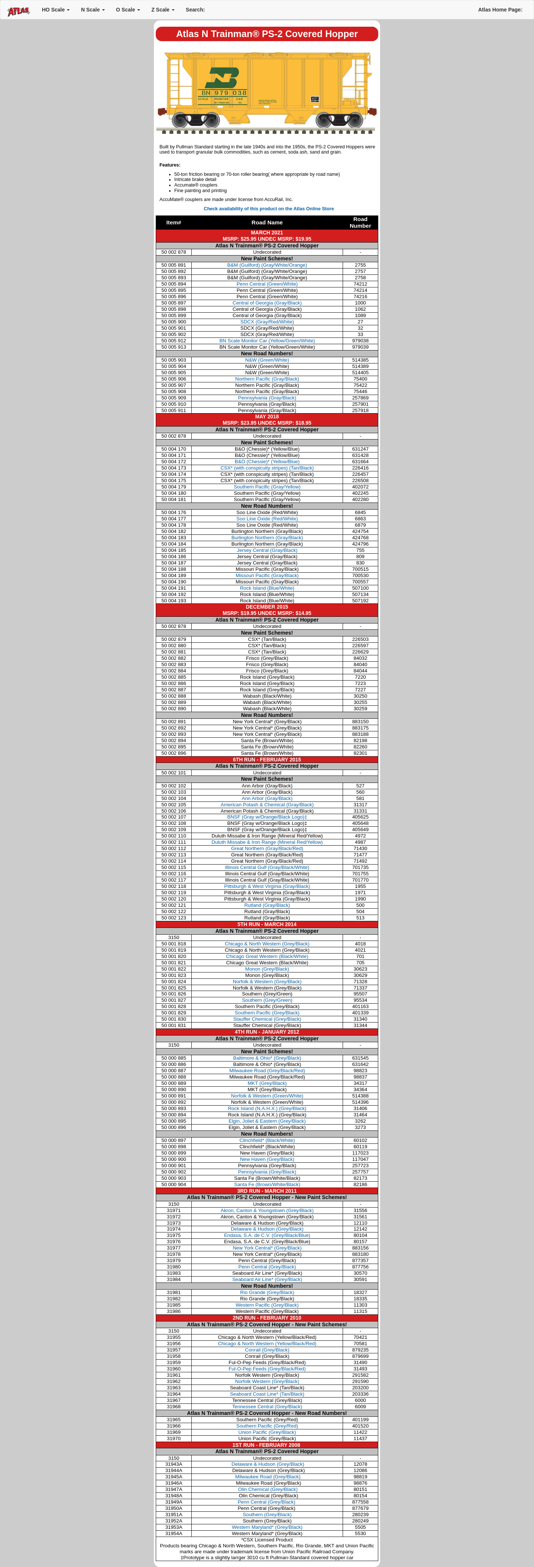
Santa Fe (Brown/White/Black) (267, 1184)
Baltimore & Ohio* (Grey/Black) (267, 1058)
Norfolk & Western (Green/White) (267, 1096)
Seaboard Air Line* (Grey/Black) (267, 1279)
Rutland (267, 905)
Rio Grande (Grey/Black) (267, 1292)
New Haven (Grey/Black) (267, 1159)
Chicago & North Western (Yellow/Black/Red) (267, 1343)
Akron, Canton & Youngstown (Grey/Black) (267, 1210)
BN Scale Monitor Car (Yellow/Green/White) (267, 340)
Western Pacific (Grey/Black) (267, 1305)
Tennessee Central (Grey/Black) (267, 1406)
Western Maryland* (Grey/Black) (267, 1527)
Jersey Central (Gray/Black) (267, 550)
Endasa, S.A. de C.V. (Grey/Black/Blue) (267, 1235)
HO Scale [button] (56, 10)
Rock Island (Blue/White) (267, 588)
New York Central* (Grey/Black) (267, 1248)
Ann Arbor (267, 798)
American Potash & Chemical (267, 804)
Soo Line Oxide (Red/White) (267, 518)
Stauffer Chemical (267, 1019)
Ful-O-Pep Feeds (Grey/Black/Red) (267, 1369)
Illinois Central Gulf (267, 867)
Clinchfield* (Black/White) (267, 1140)
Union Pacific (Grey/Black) (267, 1432)
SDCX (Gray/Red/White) (267, 322)
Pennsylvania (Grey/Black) (267, 1172)
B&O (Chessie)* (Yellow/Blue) (267, 461)
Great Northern (267, 848)
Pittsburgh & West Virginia (267, 886)
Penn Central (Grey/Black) (267, 1267)
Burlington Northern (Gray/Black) (267, 537)
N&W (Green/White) (267, 360)
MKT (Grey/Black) (267, 1083)
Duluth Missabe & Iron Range (267, 842)
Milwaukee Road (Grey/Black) (267, 1476)
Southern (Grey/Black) (267, 1514)
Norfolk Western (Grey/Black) (267, 1381)
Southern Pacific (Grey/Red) (267, 1426)
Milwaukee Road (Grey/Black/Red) (267, 1070)
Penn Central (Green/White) (267, 284)
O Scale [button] (128, 10)
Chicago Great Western (267, 956)
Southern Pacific (267, 1012)
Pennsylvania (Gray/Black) (267, 398)
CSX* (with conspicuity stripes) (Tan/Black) (267, 468)
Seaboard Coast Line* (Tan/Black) (267, 1394)
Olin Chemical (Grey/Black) (267, 1489)
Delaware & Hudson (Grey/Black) (267, 1229)
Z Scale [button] (163, 10)
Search (195, 10)
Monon (267, 969)
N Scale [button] (93, 10)
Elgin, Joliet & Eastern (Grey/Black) (267, 1121)
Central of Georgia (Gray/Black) (267, 303)
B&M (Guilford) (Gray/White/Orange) (267, 265)
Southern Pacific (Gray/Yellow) (267, 487)
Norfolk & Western (267, 981)
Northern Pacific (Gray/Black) (267, 379)
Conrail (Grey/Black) (267, 1350)
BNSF (267, 817)
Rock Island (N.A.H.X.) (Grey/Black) (267, 1108)
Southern (267, 1000)
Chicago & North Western (267, 944)
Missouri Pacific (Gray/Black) (267, 575)
